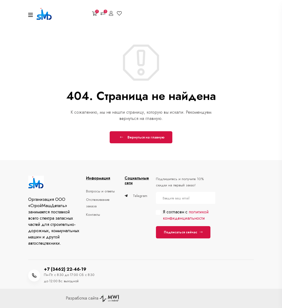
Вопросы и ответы (100, 191)
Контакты (93, 214)
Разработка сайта (92, 298)
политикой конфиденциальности (186, 215)
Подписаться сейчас (183, 232)
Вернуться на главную (142, 137)
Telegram (136, 195)
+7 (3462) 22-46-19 (65, 269)
